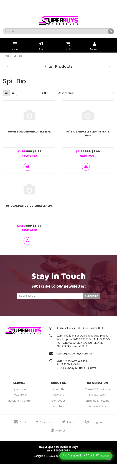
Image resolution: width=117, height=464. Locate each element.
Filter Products (58, 66)
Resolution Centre (19, 401)
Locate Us (58, 395)
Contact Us (58, 401)
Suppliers (58, 406)
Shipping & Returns (97, 401)
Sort (45, 92)
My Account (19, 389)
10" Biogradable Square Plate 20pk (88, 133)
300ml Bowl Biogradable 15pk (29, 131)
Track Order (19, 395)
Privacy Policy (97, 395)
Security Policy (97, 406)
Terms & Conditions (97, 389)
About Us (58, 389)
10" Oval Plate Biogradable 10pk (29, 206)
